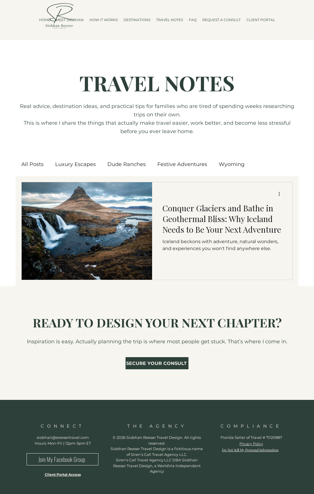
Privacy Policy (251, 443)
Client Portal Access (63, 474)
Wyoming (231, 164)
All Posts (32, 164)
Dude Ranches (126, 164)
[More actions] (281, 194)
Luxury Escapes (75, 164)
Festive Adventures (182, 164)
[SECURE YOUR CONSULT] (157, 363)
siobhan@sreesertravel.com (63, 437)
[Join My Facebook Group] (62, 459)
